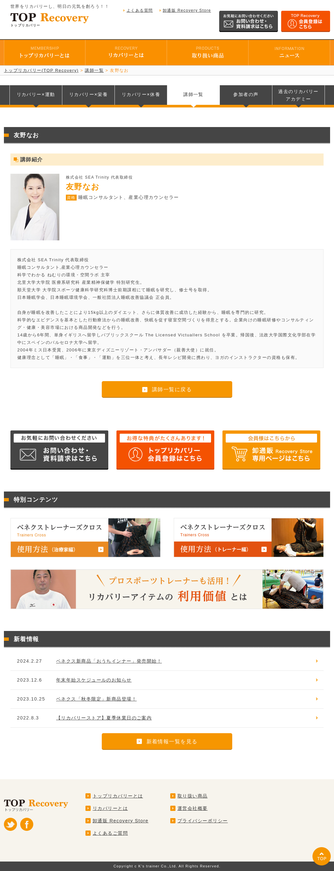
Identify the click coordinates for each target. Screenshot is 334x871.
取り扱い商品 (192, 795)
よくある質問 (140, 10)
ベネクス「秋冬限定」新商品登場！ (96, 699)
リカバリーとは (110, 808)
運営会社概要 (192, 808)
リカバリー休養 (141, 94)
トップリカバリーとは (118, 795)
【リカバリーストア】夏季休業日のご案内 (104, 717)
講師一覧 (193, 94)
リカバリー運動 (36, 94)
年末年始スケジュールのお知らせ (94, 680)
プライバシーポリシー (202, 820)
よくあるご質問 (110, 833)
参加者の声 (245, 94)
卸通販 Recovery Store (187, 10)
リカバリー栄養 (88, 94)
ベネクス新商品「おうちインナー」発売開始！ (109, 661)
